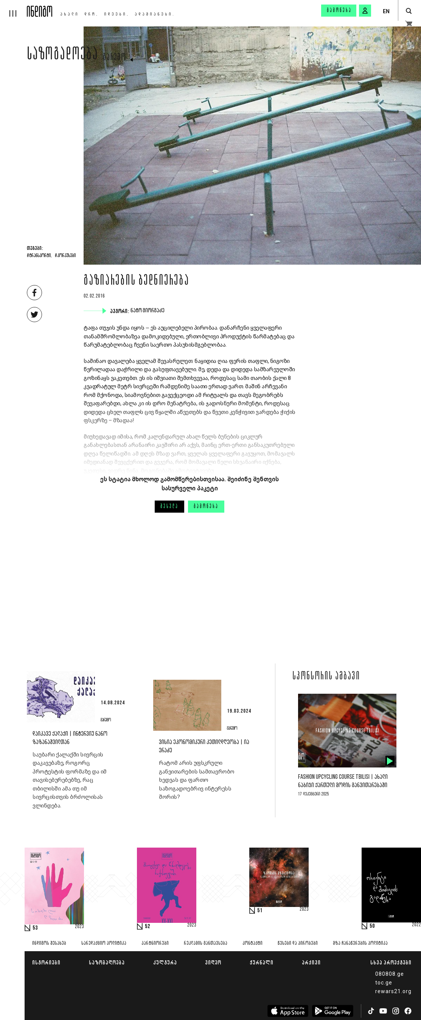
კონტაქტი (252, 943)
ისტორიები (46, 962)
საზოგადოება (62, 55)
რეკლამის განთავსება (205, 943)
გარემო (114, 58)
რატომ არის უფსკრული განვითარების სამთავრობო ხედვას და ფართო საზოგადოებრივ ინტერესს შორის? (197, 780)
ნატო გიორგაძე (148, 311)
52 (147, 927)
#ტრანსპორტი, (39, 256)
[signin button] (365, 11)
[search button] (409, 11)
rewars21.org (393, 991)
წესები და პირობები (298, 943)
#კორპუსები (65, 256)
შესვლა (169, 507)
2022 (416, 925)
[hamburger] (13, 8)
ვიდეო (213, 962)
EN (386, 11)
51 (260, 911)
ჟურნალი (261, 962)
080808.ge (389, 974)
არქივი (311, 962)
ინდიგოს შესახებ (49, 943)
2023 (79, 927)
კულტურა (165, 962)
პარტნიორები (155, 943)
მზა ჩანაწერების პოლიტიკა (360, 943)
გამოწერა (339, 11)
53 (35, 928)
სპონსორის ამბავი (326, 676)
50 (372, 926)
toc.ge (383, 983)
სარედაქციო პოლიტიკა (103, 943)
